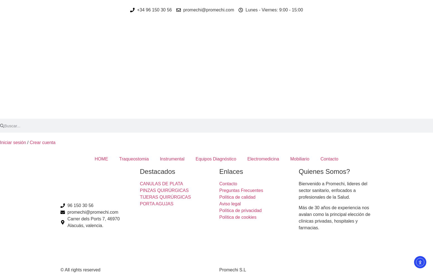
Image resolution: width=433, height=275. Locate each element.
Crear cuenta (43, 142)
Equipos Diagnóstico (216, 159)
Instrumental (172, 159)
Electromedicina (263, 159)
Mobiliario (299, 159)
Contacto (329, 159)
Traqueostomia (134, 159)
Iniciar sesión (13, 142)
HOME (101, 159)
